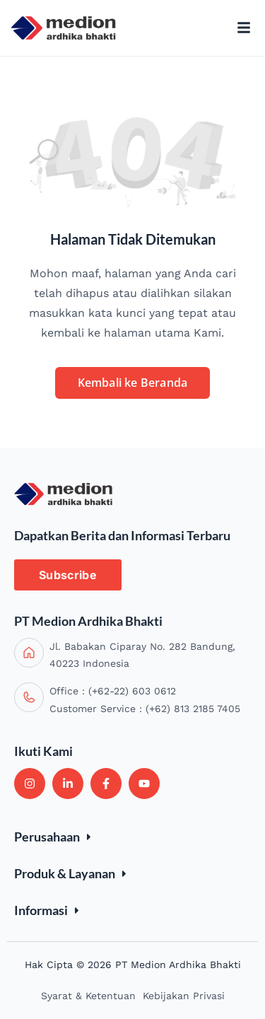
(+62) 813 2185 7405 (193, 708)
